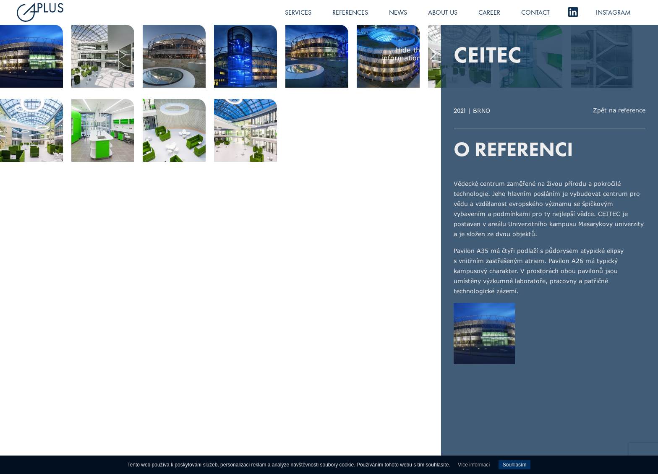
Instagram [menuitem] (613, 12)
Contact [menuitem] (535, 12)
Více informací (474, 465)
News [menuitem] (398, 12)
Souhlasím (515, 465)
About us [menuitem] (442, 12)
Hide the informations (403, 54)
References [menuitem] (350, 12)
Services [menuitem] (298, 12)
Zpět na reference (619, 110)
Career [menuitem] (489, 12)
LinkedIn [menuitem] (573, 12)
